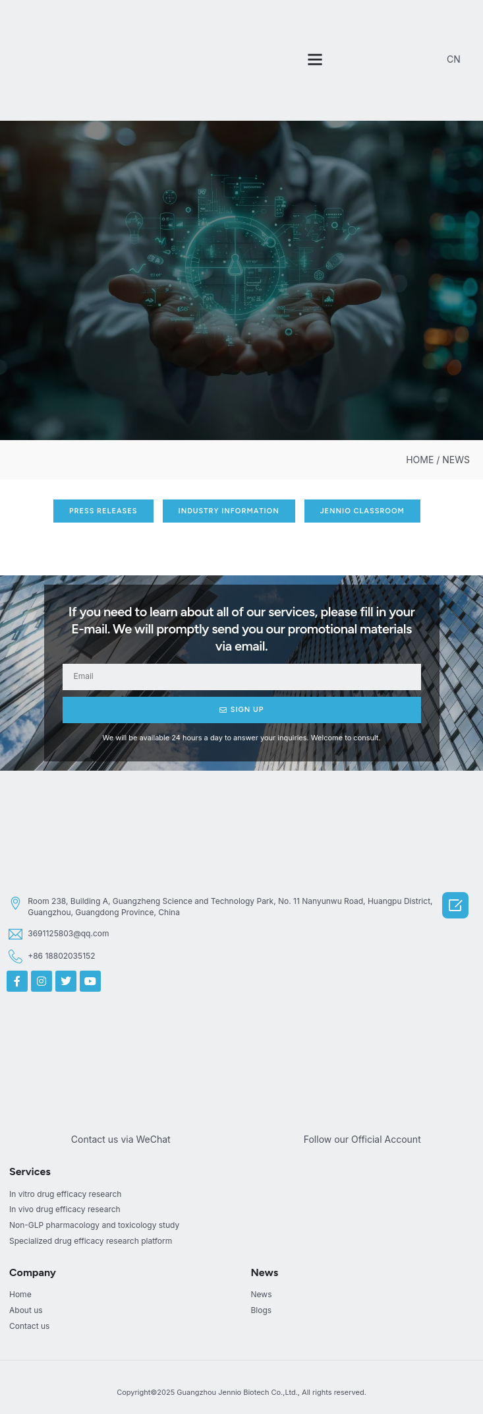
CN (454, 59)
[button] (315, 59)
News (265, 1272)
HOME (420, 459)
